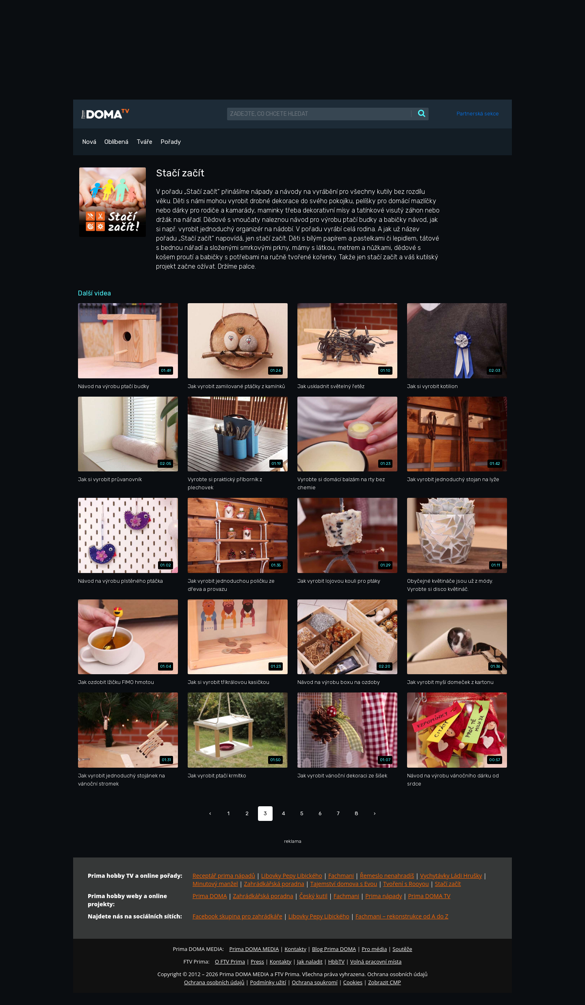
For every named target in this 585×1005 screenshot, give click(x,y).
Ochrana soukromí (315, 982)
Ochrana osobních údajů (214, 982)
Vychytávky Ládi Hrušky (451, 875)
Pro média (374, 949)
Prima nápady (383, 896)
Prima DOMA (210, 896)
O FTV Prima (230, 961)
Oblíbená (116, 141)
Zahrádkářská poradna (274, 884)
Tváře (144, 141)
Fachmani (341, 875)
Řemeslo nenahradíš (387, 875)
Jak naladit (310, 961)
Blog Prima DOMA (334, 949)
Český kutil (313, 896)
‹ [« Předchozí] (210, 813)
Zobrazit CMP (384, 982)
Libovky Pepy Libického (291, 875)
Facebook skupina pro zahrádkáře (237, 916)
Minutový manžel (215, 884)
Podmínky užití (268, 982)
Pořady (170, 141)
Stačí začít (448, 884)
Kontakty (295, 949)
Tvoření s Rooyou (406, 884)
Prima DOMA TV (429, 896)
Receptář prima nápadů (224, 875)
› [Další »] (375, 813)
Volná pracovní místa (375, 961)
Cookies (352, 982)
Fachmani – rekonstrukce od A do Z (401, 916)
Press (257, 961)
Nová (89, 141)
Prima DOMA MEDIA (254, 949)
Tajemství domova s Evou (343, 884)
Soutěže (402, 949)
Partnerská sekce (478, 114)
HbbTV (336, 961)
